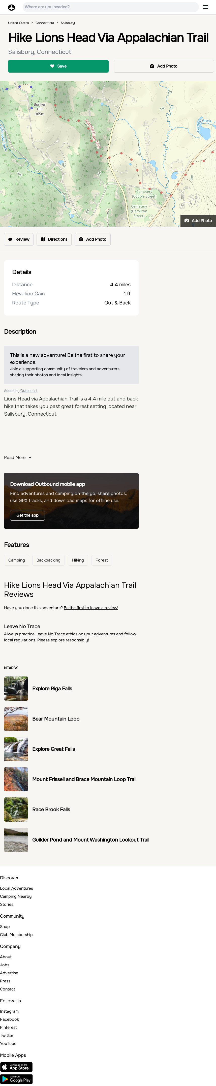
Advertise (9, 973)
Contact (7, 989)
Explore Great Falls (53, 749)
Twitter (6, 1035)
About (6, 956)
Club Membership (16, 934)
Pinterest (8, 1027)
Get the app (27, 515)
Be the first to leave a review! (91, 607)
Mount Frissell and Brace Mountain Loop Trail (84, 779)
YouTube (8, 1043)
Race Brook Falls (51, 809)
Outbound (28, 390)
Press (5, 981)
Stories (6, 904)
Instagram (9, 1011)
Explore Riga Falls (52, 689)
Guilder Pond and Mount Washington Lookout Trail (90, 840)
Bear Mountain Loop (55, 719)
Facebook (9, 1019)
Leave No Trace (50, 634)
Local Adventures (16, 888)
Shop (5, 926)
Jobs (4, 965)
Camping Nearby (16, 896)
